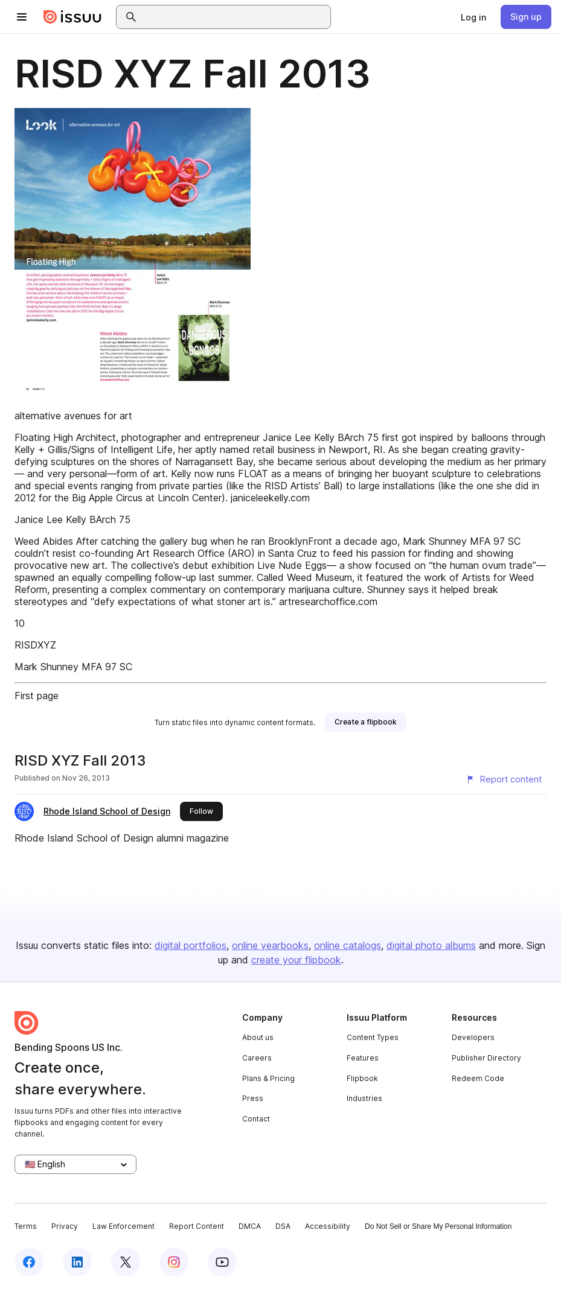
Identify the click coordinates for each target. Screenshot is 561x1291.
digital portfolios (190, 945)
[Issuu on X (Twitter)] (125, 1262)
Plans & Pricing (268, 1078)
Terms (25, 1226)
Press (252, 1098)
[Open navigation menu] (22, 17)
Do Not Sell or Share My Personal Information (438, 1226)
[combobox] (234, 16)
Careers (257, 1057)
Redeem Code (478, 1078)
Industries (364, 1098)
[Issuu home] (72, 17)
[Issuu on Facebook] (28, 1262)
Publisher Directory (486, 1057)
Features (363, 1057)
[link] (473, 17)
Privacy (64, 1226)
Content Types (373, 1037)
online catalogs (347, 945)
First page (36, 696)
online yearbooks (270, 945)
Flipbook (362, 1078)
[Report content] (504, 779)
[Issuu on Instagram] (173, 1262)
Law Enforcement (123, 1226)
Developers (473, 1037)
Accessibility (327, 1226)
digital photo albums (431, 945)
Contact (256, 1118)
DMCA (250, 1226)
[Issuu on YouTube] (222, 1262)
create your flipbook (296, 960)
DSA (282, 1226)
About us (258, 1037)
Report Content (196, 1226)
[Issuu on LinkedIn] (77, 1262)
